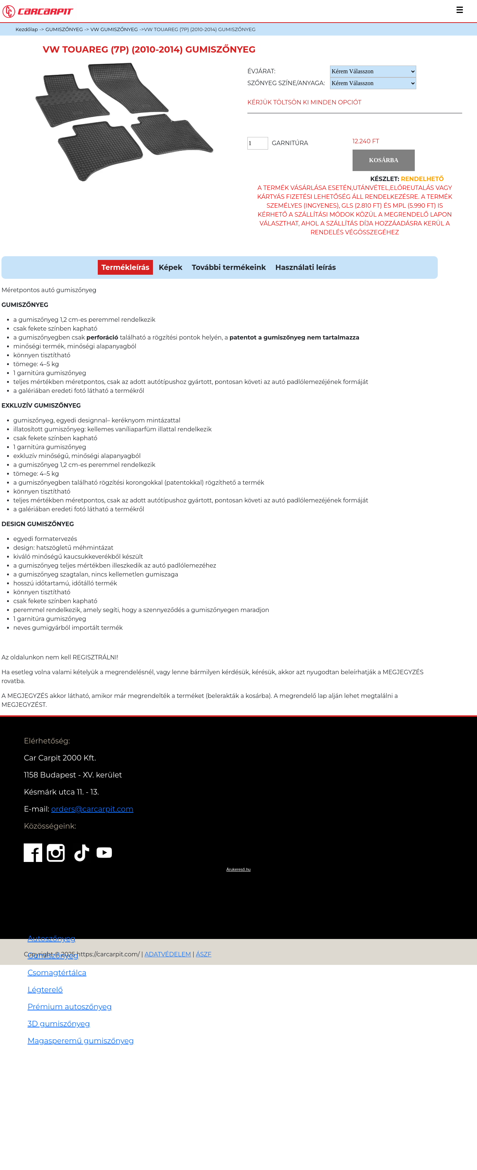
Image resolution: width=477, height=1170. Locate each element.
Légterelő (45, 989)
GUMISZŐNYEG (64, 29)
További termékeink (229, 267)
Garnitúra (290, 143)
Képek (171, 267)
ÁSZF (203, 954)
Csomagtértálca (56, 972)
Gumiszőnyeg (52, 955)
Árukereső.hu (238, 869)
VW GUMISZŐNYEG (114, 29)
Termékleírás (125, 267)
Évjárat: (261, 71)
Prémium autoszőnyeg (69, 1006)
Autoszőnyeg (51, 938)
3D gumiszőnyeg (58, 1023)
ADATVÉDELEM (167, 954)
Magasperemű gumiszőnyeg (80, 1040)
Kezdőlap (27, 29)
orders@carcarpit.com (92, 809)
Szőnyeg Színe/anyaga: (286, 83)
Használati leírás (305, 267)
